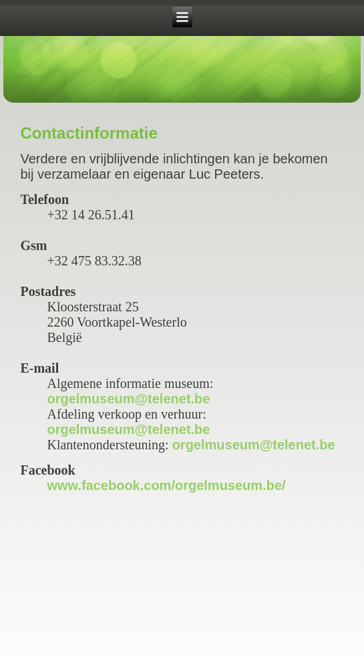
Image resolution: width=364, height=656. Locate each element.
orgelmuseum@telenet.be (128, 398)
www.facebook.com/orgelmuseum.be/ (166, 485)
